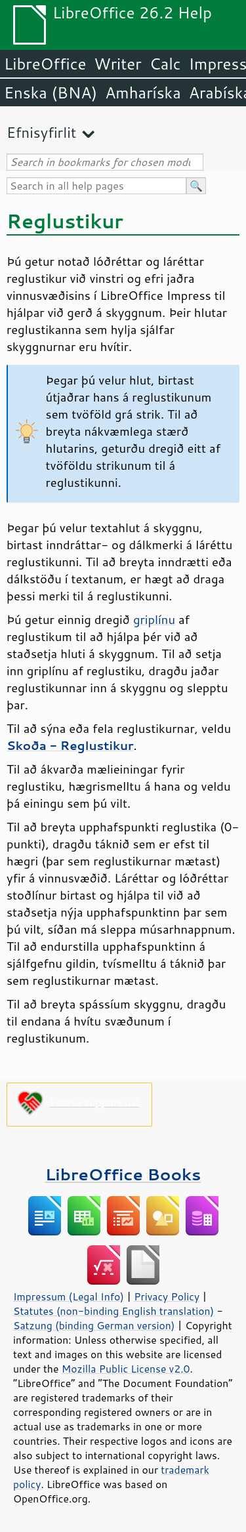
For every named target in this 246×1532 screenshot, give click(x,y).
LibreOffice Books (123, 1174)
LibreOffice (45, 63)
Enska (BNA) (50, 92)
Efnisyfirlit (41, 132)
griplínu (154, 619)
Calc (165, 63)
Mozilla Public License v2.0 (126, 1368)
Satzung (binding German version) (94, 1325)
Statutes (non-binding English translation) (113, 1311)
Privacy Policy (166, 1296)
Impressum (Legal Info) (68, 1296)
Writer (117, 63)
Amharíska (143, 92)
